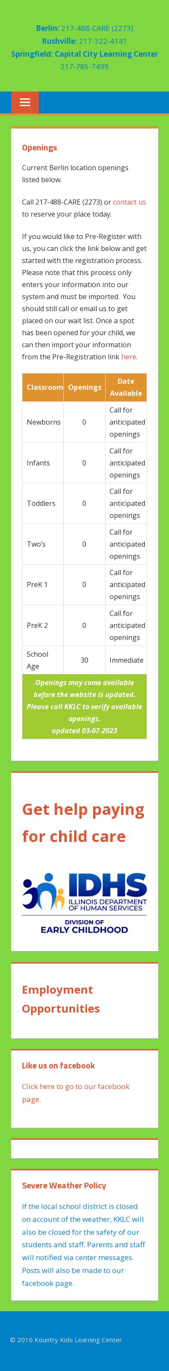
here (128, 356)
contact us (129, 202)
